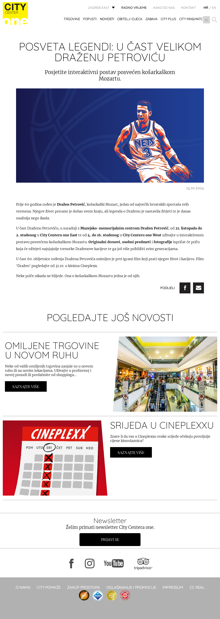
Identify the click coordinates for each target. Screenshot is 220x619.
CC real (197, 587)
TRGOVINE (72, 19)
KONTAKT (188, 8)
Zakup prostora (83, 587)
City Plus (168, 19)
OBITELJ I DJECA (129, 19)
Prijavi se (110, 539)
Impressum (172, 587)
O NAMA (23, 587)
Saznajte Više (25, 386)
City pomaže (49, 587)
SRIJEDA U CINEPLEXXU (162, 425)
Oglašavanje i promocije (131, 587)
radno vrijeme (134, 8)
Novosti (107, 19)
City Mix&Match (192, 19)
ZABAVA (151, 19)
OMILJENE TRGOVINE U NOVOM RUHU (52, 350)
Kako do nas (164, 8)
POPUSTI (90, 19)
